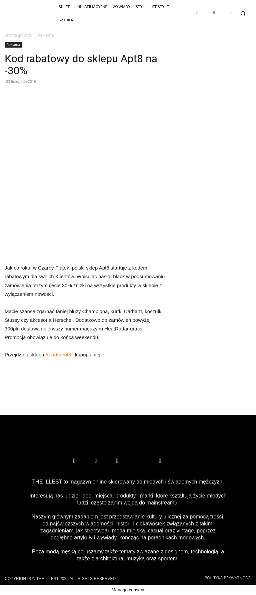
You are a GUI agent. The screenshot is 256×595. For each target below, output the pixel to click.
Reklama (13, 44)
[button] (243, 13)
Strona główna (18, 35)
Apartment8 (58, 354)
